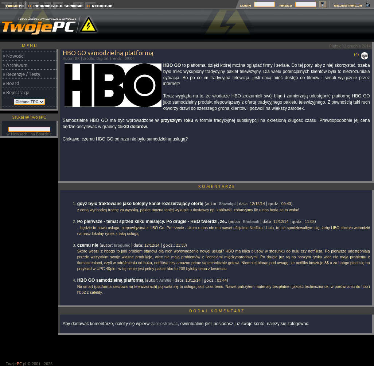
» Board (11, 83)
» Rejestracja (16, 92)
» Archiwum (15, 65)
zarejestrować (164, 323)
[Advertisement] (29, 250)
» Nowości (13, 55)
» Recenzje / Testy (21, 74)
